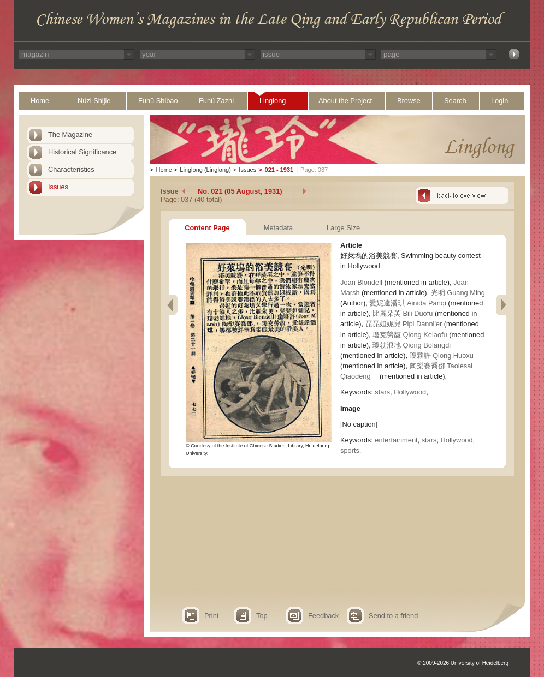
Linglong (272, 101)
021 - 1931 (279, 169)
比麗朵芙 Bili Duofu (402, 313)
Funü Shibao (158, 101)
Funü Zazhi (216, 101)
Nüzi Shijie (94, 101)
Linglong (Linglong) (205, 169)
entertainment (396, 440)
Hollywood (410, 392)
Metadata (278, 228)
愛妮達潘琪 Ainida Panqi (407, 303)
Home (40, 101)
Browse (409, 101)
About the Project (345, 101)
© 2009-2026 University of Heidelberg (462, 663)
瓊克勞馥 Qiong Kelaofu (409, 335)
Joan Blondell (362, 282)
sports (349, 450)
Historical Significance (82, 152)
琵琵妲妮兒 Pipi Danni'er (403, 324)
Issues (58, 187)
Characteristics (71, 169)
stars (382, 392)
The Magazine (70, 134)
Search (455, 101)
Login (499, 101)
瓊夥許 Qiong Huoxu (442, 355)
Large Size (343, 228)
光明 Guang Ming (458, 293)
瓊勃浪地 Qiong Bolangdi (411, 345)
